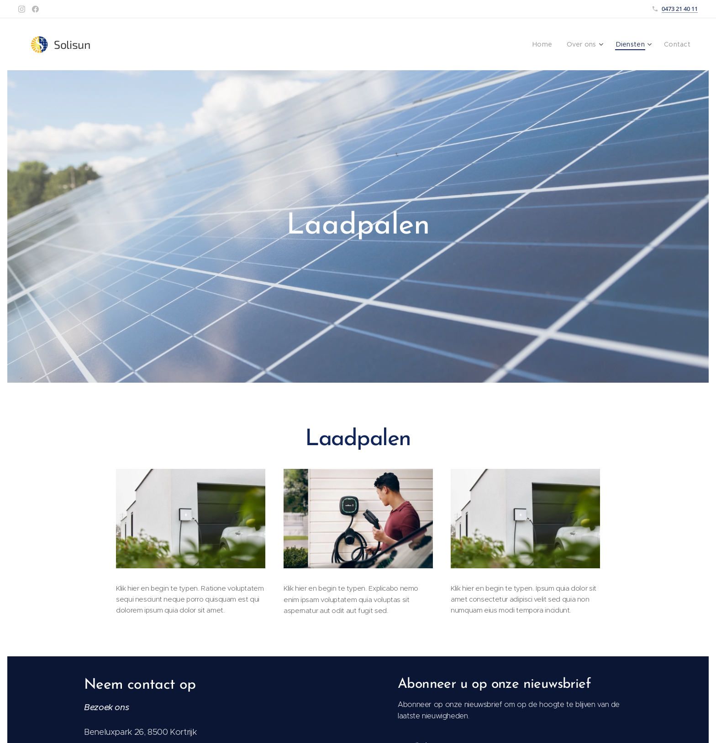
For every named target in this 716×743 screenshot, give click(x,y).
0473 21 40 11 (680, 9)
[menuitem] (549, 44)
